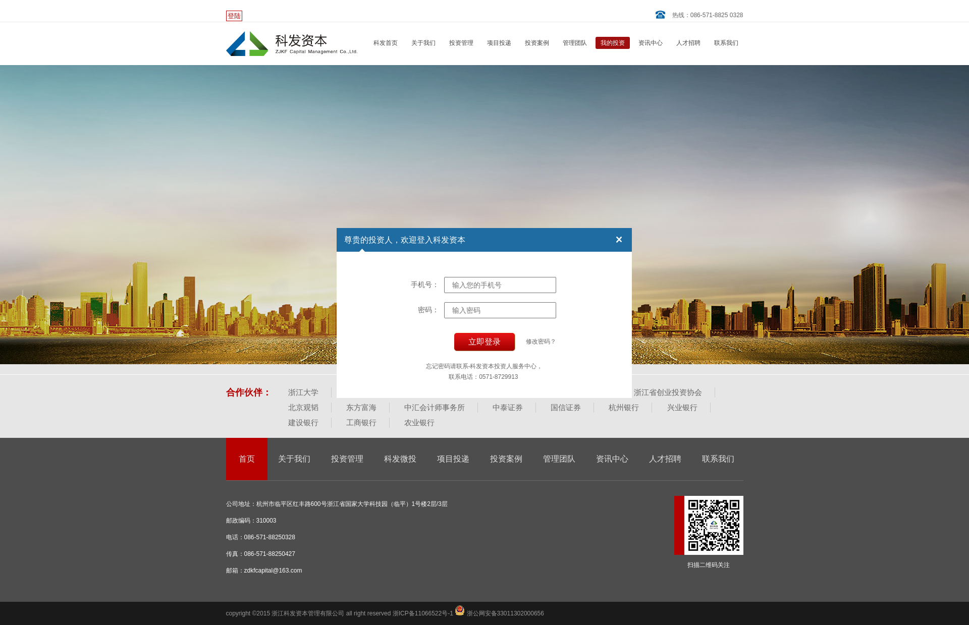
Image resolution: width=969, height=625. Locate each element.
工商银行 (361, 422)
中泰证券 (508, 407)
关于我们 (423, 42)
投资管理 (461, 42)
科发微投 (400, 458)
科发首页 (385, 42)
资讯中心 (650, 42)
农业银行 (419, 422)
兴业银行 (682, 407)
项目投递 (499, 42)
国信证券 (566, 407)
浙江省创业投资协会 (668, 392)
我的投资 (613, 42)
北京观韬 (303, 407)
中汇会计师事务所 (434, 407)
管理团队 (575, 42)
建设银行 (303, 422)
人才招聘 (688, 42)
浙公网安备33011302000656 (499, 613)
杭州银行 (624, 407)
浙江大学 (303, 392)
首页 (247, 458)
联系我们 (726, 42)
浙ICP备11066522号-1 (424, 613)
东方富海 (361, 407)
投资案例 (537, 42)
